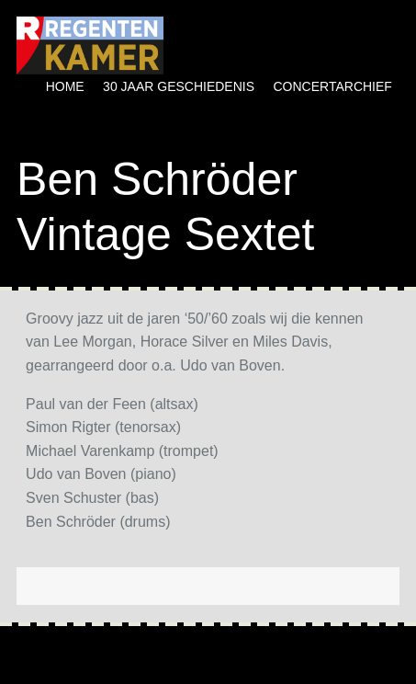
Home (65, 86)
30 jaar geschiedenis (178, 86)
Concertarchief (333, 86)
